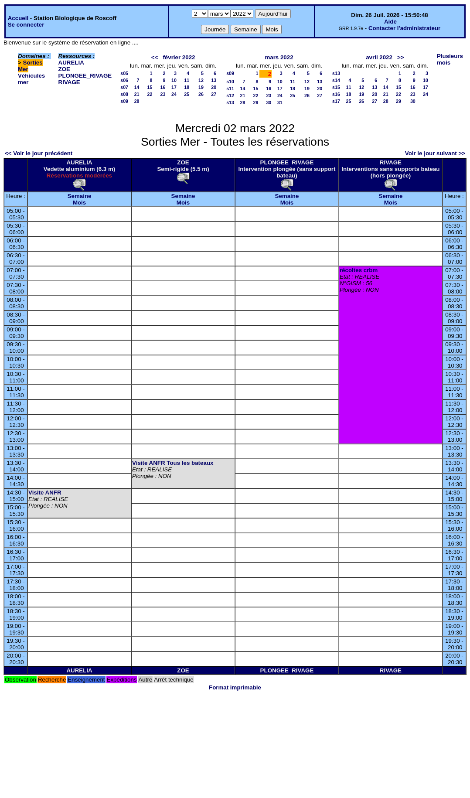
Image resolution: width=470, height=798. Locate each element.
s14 (336, 80)
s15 (336, 87)
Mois (79, 202)
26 (201, 94)
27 (213, 94)
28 (137, 101)
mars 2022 (279, 57)
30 (268, 102)
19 (201, 87)
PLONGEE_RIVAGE (85, 75)
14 (137, 87)
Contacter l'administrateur (404, 28)
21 (137, 94)
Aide (390, 21)
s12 (230, 95)
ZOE (64, 69)
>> (400, 57)
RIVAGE (69, 82)
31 (280, 102)
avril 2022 (379, 57)
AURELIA (71, 62)
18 (186, 87)
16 (163, 87)
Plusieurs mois (450, 59)
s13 (230, 102)
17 (174, 87)
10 (174, 80)
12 (201, 80)
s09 (124, 101)
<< (154, 57)
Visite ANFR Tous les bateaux (172, 463)
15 (150, 87)
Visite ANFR (44, 492)
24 (174, 94)
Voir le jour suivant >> (435, 153)
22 (150, 94)
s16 (336, 94)
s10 (230, 81)
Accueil (18, 18)
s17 (336, 101)
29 (256, 102)
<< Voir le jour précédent (38, 153)
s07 (124, 87)
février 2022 (179, 57)
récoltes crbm (359, 270)
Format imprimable (235, 687)
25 (186, 94)
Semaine (80, 196)
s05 (124, 73)
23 (163, 94)
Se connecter (26, 24)
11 (186, 80)
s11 (230, 88)
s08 (124, 94)
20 (213, 87)
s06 (124, 80)
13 (213, 80)
